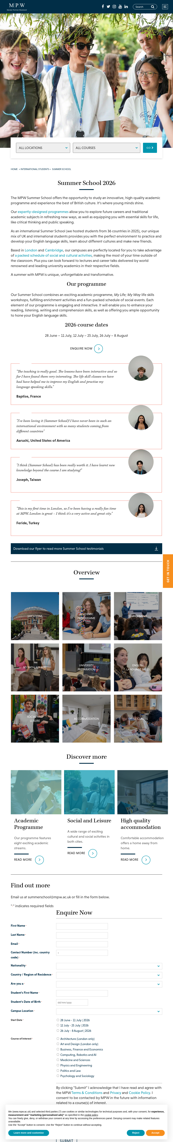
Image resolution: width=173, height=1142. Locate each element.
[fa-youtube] (121, 6)
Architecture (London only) (77, 1044)
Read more (23, 865)
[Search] (152, 7)
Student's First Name (25, 998)
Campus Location (23, 1016)
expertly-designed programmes (43, 212)
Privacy (115, 1098)
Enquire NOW (81, 348)
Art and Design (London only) (79, 1049)
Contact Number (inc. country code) (30, 960)
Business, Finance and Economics (81, 1054)
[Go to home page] (17, 6)
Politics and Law (70, 1076)
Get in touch (168, 571)
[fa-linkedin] (126, 6)
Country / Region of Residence (32, 980)
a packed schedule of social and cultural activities (53, 255)
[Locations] (43, 148)
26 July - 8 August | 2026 (75, 1036)
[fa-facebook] (103, 6)
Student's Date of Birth (26, 1007)
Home (14, 169)
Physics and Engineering (76, 1070)
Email (15, 949)
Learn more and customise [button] (29, 1132)
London (31, 250)
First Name (18, 931)
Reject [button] (135, 1132)
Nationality (19, 971)
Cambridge (54, 250)
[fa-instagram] (115, 6)
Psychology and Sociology (77, 1081)
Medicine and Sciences (75, 1065)
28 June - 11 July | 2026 (75, 1025)
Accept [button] (155, 1132)
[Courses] (106, 148)
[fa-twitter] (109, 6)
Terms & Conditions (86, 1098)
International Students (35, 169)
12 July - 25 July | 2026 (74, 1030)
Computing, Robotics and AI (78, 1060)
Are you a (18, 989)
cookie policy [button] (91, 1115)
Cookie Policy (139, 1098)
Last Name (18, 940)
